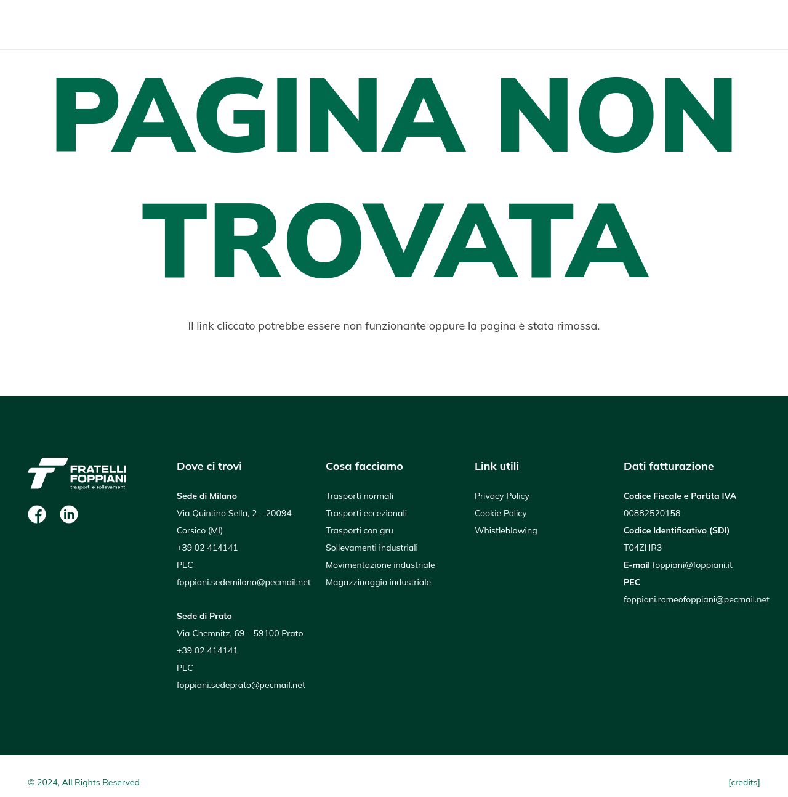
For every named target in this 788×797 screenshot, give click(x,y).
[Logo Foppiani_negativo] (77, 24)
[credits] (744, 782)
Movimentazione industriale (380, 564)
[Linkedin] (69, 514)
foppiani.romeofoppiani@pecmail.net (697, 599)
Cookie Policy (501, 513)
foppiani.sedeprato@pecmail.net (241, 684)
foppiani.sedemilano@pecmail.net (244, 582)
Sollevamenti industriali (372, 547)
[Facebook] (37, 514)
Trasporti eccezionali (366, 513)
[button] (749, 24)
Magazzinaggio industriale (378, 582)
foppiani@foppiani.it (693, 564)
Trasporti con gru (359, 530)
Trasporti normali (359, 495)
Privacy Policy (502, 495)
